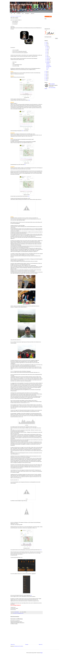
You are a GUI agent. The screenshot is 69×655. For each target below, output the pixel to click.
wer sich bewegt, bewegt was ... (24, 4)
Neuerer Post (13, 644)
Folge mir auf (48, 16)
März (47, 49)
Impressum (32, 13)
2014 (46, 45)
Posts (11, 13)
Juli (47, 55)
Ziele (14, 13)
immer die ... (48, 63)
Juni (47, 53)
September (48, 58)
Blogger (41, 652)
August (48, 56)
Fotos (23, 13)
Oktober (48, 59)
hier (29, 100)
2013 (46, 43)
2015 (46, 71)
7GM (13, 613)
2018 (46, 75)
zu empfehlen (18, 13)
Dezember (48, 62)
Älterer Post (40, 644)
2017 (46, 74)
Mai (47, 52)
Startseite (26, 644)
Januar (47, 46)
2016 (46, 72)
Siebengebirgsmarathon (20, 613)
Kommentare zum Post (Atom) (18, 646)
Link (24, 164)
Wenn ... (47, 69)
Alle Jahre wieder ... (49, 66)
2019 (46, 77)
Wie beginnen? (27, 13)
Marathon (15, 613)
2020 (46, 78)
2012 (46, 42)
